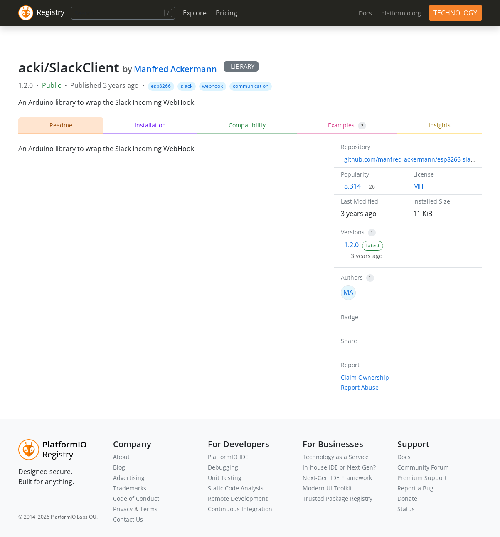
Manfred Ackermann (175, 69)
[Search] (123, 13)
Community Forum (423, 467)
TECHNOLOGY (455, 12)
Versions (353, 232)
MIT (418, 186)
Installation (150, 125)
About (121, 457)
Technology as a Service (336, 457)
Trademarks (129, 488)
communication (250, 86)
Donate (407, 498)
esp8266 (161, 86)
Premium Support (422, 478)
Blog (119, 467)
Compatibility (247, 125)
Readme (60, 125)
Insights (440, 125)
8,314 (352, 186)
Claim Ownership (365, 377)
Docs (404, 457)
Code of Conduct (136, 498)
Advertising (129, 478)
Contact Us (128, 519)
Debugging (223, 467)
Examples (347, 125)
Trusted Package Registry (337, 498)
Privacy (123, 509)
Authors (352, 277)
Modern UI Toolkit (327, 488)
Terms (149, 509)
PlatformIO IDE (228, 457)
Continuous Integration (240, 509)
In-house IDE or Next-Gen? (339, 467)
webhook (212, 86)
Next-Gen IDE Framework (337, 478)
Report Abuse (360, 387)
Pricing (226, 12)
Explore (195, 12)
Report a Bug (415, 488)
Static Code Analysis (236, 488)
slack (186, 86)
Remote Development (238, 498)
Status (406, 509)
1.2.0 (351, 244)
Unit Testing (224, 478)
